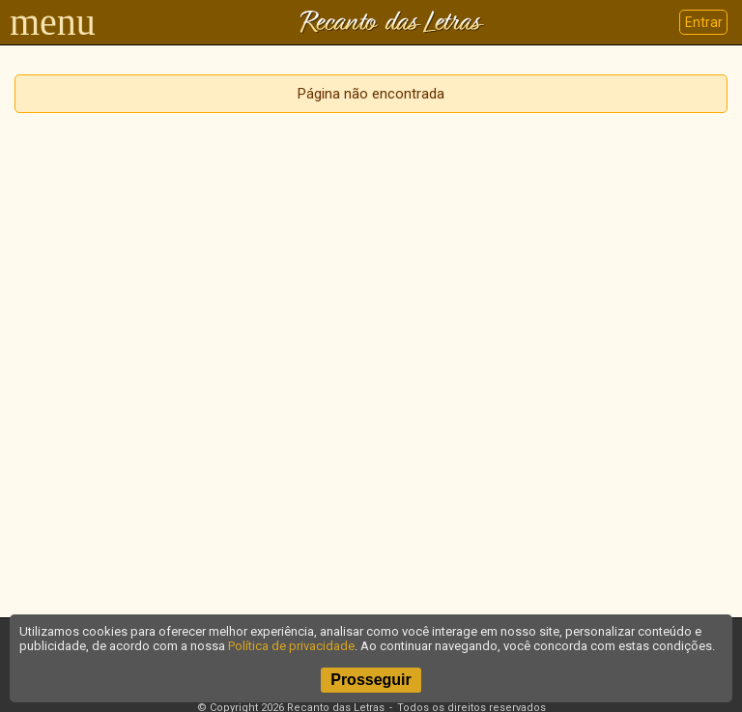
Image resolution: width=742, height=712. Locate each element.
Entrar (704, 22)
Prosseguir (371, 679)
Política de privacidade (291, 646)
